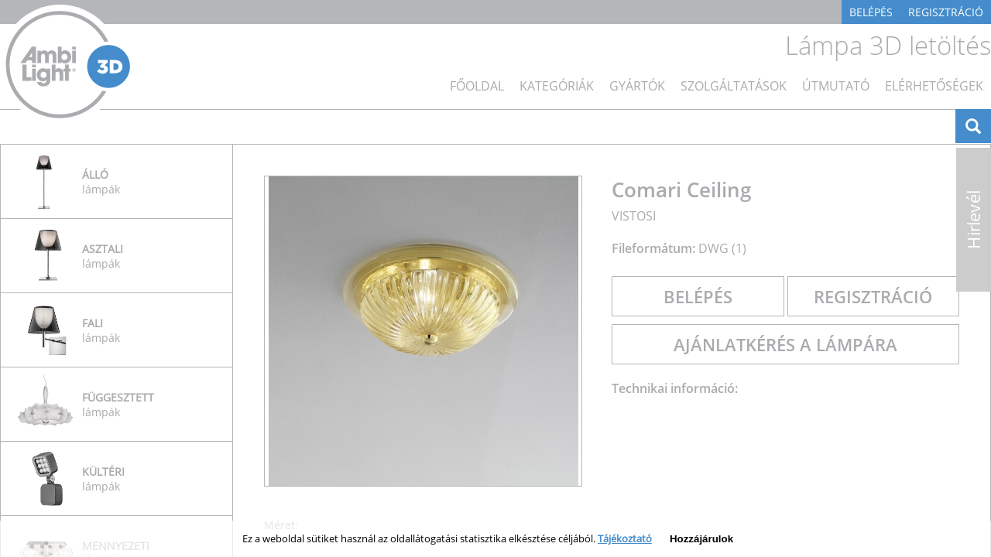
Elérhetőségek (934, 85)
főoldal (477, 85)
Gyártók (637, 85)
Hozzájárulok (701, 539)
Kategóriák (557, 85)
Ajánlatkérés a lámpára (785, 344)
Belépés (871, 12)
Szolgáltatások (734, 85)
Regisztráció (945, 12)
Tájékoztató (625, 538)
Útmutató (835, 85)
